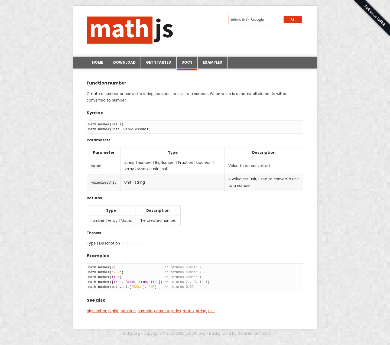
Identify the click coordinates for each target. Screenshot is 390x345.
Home (97, 62)
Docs (187, 64)
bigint (113, 311)
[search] (253, 19)
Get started (158, 62)
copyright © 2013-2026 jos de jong (175, 333)
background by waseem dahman (239, 333)
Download (124, 62)
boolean (128, 311)
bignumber (96, 311)
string (201, 311)
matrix (188, 311)
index (176, 311)
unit (211, 311)
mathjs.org (130, 333)
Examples (212, 62)
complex (162, 311)
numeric (145, 311)
